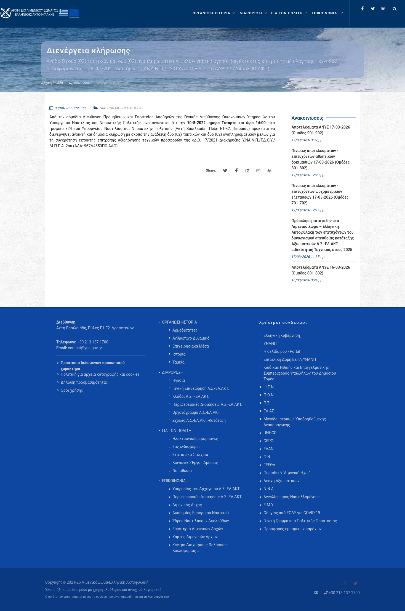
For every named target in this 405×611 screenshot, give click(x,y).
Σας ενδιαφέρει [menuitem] (186, 446)
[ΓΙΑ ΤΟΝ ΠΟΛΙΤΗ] (290, 13)
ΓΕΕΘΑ (269, 465)
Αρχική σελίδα (52, 83)
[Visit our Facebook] (345, 583)
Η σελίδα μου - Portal (281, 351)
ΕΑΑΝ (268, 449)
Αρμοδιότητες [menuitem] (185, 330)
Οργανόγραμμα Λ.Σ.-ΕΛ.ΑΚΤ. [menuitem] (196, 412)
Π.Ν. (267, 457)
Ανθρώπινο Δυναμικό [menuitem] (190, 338)
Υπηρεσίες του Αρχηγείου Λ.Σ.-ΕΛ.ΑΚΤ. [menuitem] (206, 489)
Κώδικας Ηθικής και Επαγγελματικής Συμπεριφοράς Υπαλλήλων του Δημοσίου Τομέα (299, 373)
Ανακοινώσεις (79, 83)
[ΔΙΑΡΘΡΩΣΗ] (253, 13)
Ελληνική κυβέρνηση (281, 335)
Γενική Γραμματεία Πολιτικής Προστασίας (300, 521)
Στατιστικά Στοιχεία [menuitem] (190, 454)
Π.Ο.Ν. (269, 395)
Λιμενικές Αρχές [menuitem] (187, 505)
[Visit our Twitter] (355, 583)
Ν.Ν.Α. (269, 489)
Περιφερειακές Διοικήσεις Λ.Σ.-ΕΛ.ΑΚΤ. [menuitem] (207, 404)
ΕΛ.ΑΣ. (269, 411)
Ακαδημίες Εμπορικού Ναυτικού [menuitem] (200, 513)
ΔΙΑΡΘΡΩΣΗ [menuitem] (172, 372)
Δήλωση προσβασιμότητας (84, 382)
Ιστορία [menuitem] (178, 354)
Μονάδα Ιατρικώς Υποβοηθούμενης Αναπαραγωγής (294, 422)
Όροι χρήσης (72, 390)
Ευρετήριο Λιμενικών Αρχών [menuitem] (197, 529)
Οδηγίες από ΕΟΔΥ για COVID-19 (291, 513)
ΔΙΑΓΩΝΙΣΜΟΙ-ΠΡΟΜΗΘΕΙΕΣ (122, 108)
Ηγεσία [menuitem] (178, 380)
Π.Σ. (266, 403)
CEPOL (269, 441)
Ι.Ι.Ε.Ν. (269, 387)
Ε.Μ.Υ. (268, 505)
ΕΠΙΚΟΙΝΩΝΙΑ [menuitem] (174, 481)
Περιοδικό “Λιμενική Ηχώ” (286, 473)
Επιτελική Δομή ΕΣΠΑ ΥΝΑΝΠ (289, 359)
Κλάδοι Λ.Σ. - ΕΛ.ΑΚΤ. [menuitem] (190, 396)
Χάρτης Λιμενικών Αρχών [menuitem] (195, 537)
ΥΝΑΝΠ (270, 343)
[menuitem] (327, 13)
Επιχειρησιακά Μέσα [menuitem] (190, 346)
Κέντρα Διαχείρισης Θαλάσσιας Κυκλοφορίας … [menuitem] (200, 548)
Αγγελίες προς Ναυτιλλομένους (291, 497)
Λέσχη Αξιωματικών (281, 481)
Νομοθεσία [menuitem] (182, 470)
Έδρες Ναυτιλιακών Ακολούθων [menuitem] (200, 521)
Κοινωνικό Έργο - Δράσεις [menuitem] (195, 462)
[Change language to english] (383, 8)
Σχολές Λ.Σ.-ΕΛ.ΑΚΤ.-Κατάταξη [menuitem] (199, 420)
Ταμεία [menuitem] (178, 362)
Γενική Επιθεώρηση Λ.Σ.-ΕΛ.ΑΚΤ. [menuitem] (200, 388)
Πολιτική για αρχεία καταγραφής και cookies (100, 374)
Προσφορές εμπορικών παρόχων (292, 529)
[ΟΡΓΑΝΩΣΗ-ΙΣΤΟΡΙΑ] (214, 13)
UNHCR (269, 433)
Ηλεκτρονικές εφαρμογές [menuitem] (195, 438)
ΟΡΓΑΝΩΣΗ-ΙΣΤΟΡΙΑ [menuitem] (179, 322)
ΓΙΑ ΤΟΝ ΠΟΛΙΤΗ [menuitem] (176, 430)
